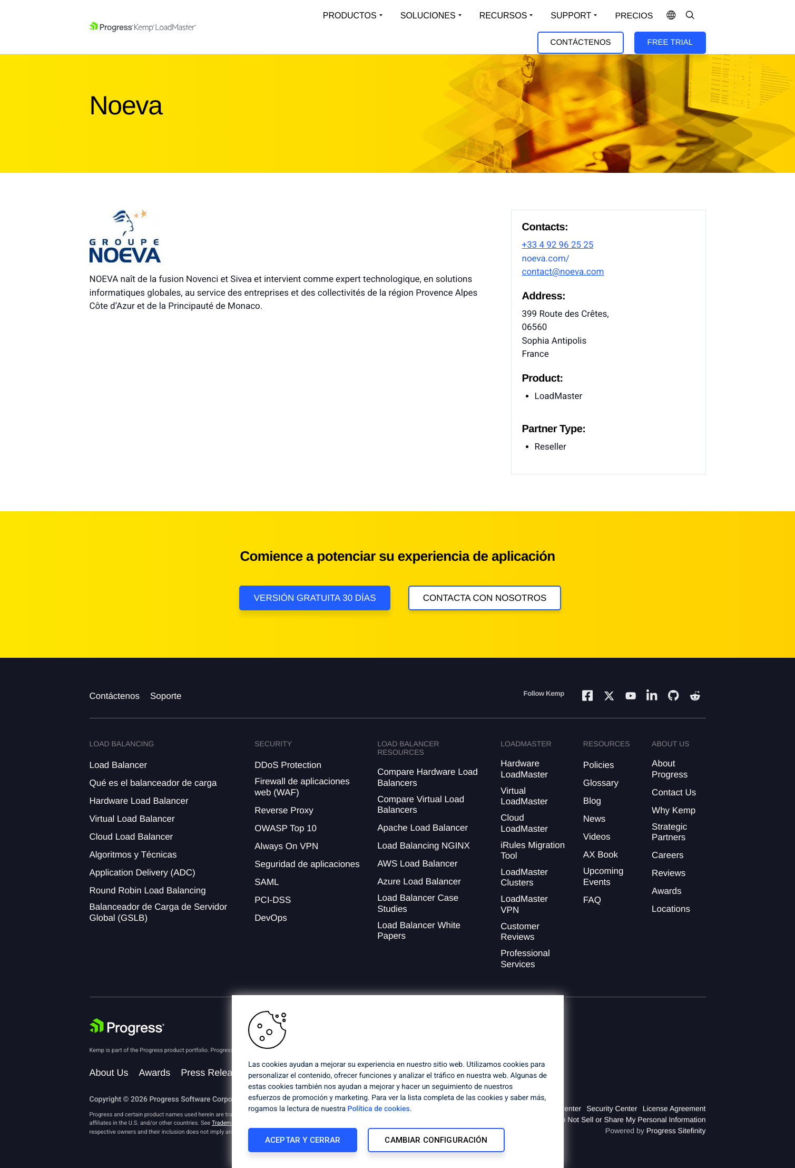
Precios (634, 16)
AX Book (600, 855)
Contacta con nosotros (485, 598)
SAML (266, 882)
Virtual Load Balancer (132, 819)
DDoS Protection (287, 765)
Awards (666, 891)
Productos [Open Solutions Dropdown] (350, 15)
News (594, 819)
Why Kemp (673, 810)
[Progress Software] (127, 1027)
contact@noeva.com (563, 272)
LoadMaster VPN (524, 904)
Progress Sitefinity (676, 1130)
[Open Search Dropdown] (690, 16)
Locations (671, 909)
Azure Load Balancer (419, 882)
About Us (109, 1072)
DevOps (270, 918)
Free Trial (670, 42)
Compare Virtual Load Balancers (420, 804)
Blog (592, 801)
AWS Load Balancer (417, 864)
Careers (667, 855)
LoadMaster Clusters (524, 877)
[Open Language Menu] (671, 16)
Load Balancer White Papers (418, 930)
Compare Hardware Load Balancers (427, 777)
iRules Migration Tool (532, 850)
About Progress (670, 768)
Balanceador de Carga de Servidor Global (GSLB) (159, 912)
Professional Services (525, 958)
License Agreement (674, 1108)
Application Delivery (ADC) (142, 873)
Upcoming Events (603, 876)
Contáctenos (581, 42)
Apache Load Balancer (422, 828)
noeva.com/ (546, 259)
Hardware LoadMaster (524, 768)
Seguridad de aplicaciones (306, 864)
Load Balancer (119, 765)
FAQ (592, 900)
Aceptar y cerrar (302, 1140)
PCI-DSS (272, 900)
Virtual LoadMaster (524, 796)
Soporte (166, 696)
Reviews (668, 873)
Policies (598, 765)
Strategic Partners (669, 832)
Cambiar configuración (436, 1140)
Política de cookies (379, 1109)
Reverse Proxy (283, 810)
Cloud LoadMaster (524, 823)
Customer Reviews (519, 931)
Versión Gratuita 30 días (315, 598)
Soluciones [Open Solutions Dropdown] (428, 15)
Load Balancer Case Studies (417, 903)
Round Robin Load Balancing (148, 890)
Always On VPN (286, 846)
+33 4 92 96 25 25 (558, 245)
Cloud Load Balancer (131, 837)
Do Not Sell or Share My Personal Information (630, 1119)
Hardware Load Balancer (139, 801)
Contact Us (674, 792)
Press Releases (214, 1072)
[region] (398, 1081)
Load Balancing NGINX (423, 846)
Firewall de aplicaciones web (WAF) (301, 786)
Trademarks (227, 1123)
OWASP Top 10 (285, 828)
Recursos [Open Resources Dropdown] (503, 15)
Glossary (601, 783)
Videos (597, 837)
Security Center (611, 1108)
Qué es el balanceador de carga (153, 783)
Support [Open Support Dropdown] (571, 15)
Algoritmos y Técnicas (133, 855)
